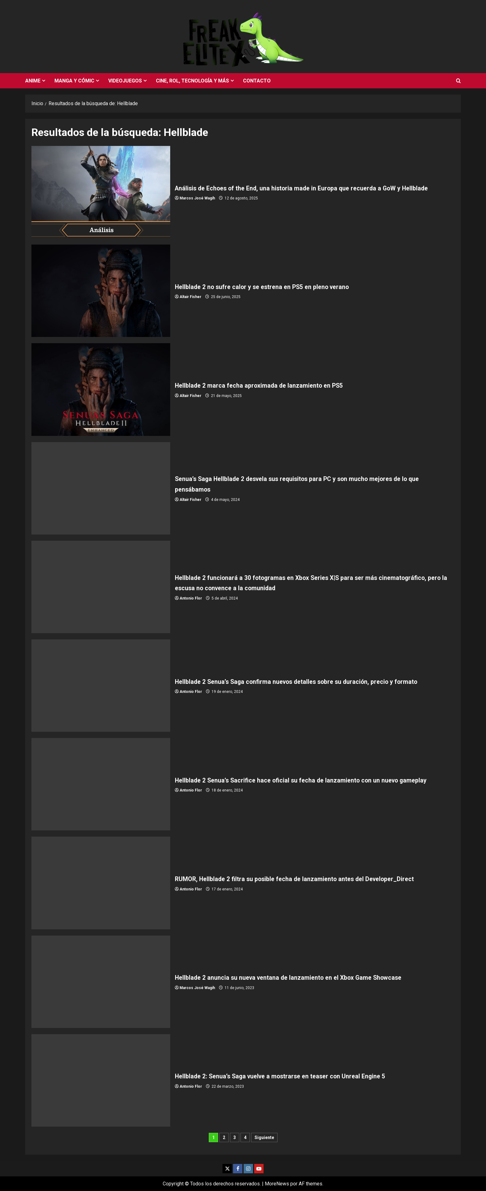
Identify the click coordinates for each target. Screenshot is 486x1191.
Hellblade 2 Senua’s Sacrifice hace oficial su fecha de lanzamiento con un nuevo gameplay (100, 784)
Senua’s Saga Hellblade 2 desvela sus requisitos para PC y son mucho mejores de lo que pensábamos (100, 488)
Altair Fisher (190, 297)
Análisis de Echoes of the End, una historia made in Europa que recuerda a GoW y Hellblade (100, 192)
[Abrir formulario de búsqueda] (458, 81)
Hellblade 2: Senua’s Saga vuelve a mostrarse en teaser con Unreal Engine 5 (100, 1080)
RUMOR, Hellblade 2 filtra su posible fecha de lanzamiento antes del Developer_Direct (100, 883)
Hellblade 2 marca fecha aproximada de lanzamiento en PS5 (100, 389)
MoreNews (277, 1184)
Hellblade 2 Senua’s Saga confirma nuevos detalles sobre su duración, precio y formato (100, 685)
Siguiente (264, 1137)
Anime (32, 81)
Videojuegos (125, 81)
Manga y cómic (74, 81)
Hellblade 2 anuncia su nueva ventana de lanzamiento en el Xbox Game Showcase (100, 982)
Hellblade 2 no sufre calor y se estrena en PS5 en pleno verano (100, 291)
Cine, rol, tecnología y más (192, 81)
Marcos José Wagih (197, 203)
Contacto (257, 81)
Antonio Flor (191, 598)
